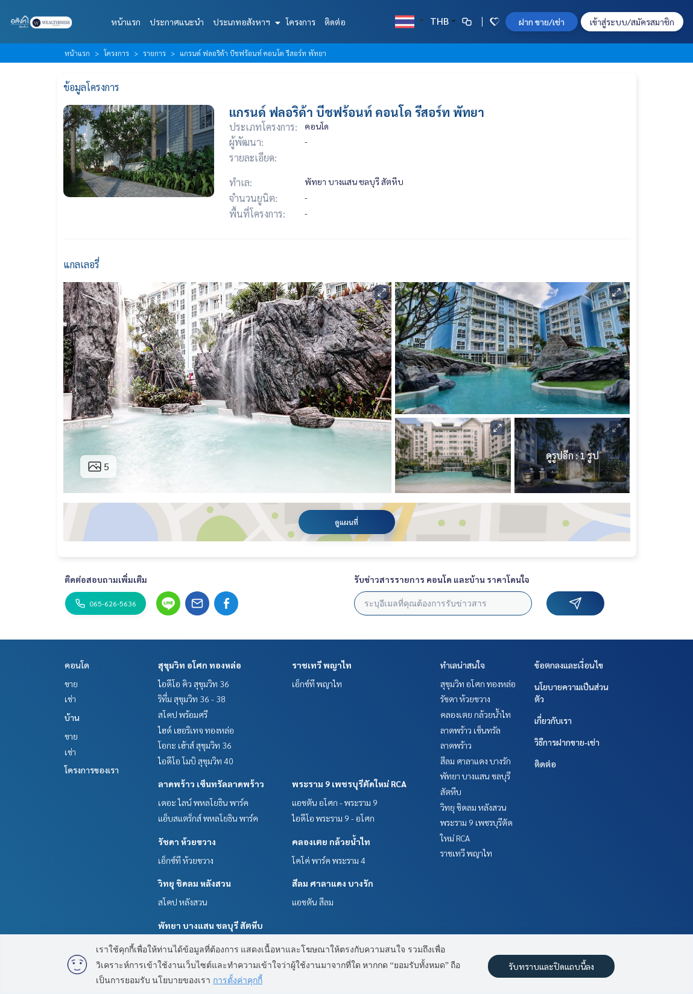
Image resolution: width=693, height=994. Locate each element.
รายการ (154, 53)
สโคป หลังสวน (182, 901)
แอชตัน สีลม (313, 901)
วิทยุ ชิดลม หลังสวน (194, 883)
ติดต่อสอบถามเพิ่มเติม (106, 579)
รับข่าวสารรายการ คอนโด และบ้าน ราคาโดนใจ (442, 579)
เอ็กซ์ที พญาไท (317, 683)
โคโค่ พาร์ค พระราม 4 (328, 860)
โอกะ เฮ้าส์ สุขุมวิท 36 (195, 745)
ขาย (71, 683)
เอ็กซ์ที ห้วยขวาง (186, 860)
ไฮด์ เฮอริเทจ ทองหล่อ (196, 730)
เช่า (70, 698)
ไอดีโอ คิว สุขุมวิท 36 (193, 683)
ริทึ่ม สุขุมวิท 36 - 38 (192, 698)
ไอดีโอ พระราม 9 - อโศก (333, 818)
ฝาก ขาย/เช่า (542, 21)
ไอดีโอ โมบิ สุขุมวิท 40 (195, 760)
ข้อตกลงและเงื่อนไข (568, 664)
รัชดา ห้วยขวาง (187, 841)
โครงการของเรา (92, 769)
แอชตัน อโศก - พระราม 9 (335, 802)
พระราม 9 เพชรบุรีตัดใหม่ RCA (349, 783)
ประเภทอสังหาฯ (245, 21)
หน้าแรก (126, 21)
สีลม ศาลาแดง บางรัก (332, 883)
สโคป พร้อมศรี (182, 714)
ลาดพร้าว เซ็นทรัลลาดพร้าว (211, 783)
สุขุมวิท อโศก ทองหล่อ (199, 664)
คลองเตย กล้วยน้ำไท (331, 841)
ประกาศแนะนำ (177, 21)
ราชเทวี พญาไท (322, 664)
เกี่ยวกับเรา (553, 720)
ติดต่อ (335, 21)
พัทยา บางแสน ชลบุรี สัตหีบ (210, 925)
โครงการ (300, 21)
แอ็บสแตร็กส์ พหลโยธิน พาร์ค (208, 818)
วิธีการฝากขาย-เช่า (567, 742)
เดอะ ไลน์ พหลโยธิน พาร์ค (203, 802)
